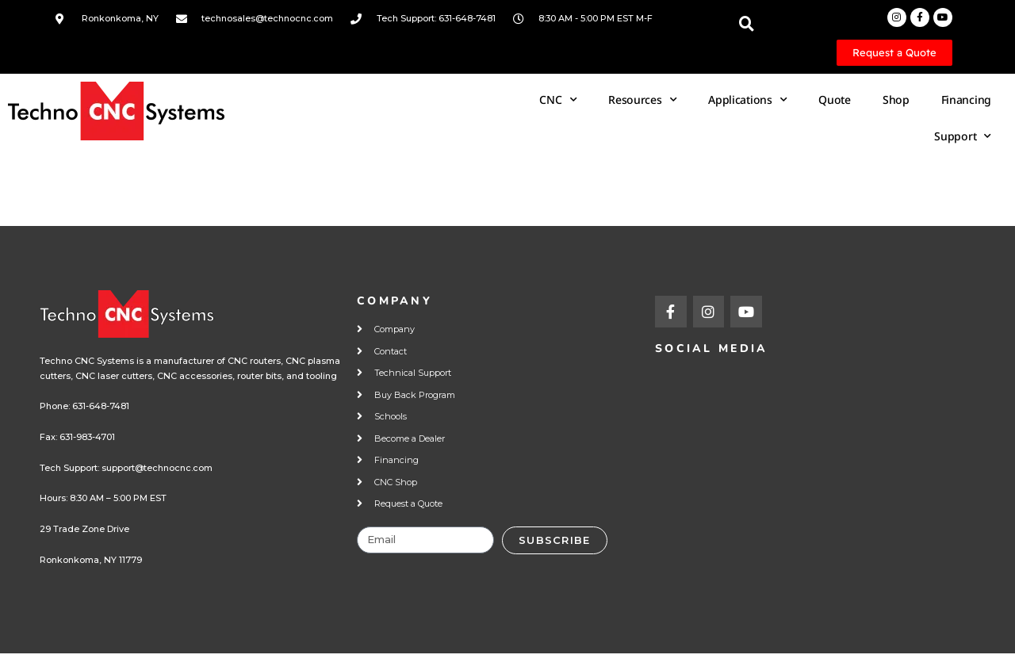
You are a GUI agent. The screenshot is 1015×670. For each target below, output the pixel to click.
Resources (642, 100)
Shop (896, 99)
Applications (747, 100)
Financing (966, 99)
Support (962, 136)
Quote (834, 99)
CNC (557, 100)
